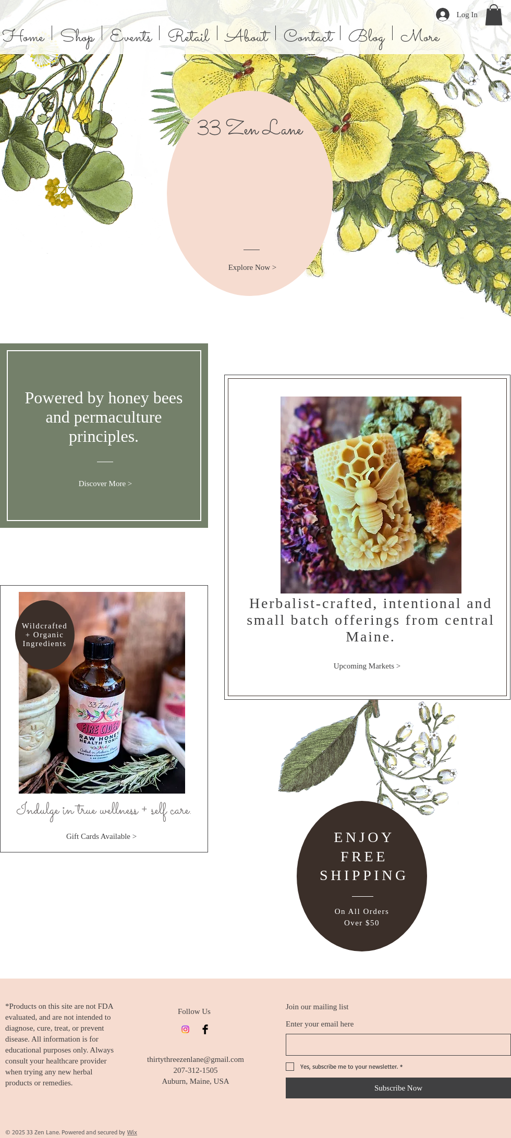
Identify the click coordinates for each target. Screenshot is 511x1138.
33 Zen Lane (249, 130)
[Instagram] (185, 1029)
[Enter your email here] (395, 1044)
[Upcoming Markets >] (367, 665)
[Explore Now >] (252, 267)
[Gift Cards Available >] (101, 836)
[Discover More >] (105, 483)
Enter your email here (320, 1024)
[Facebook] (205, 1029)
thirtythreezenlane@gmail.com (195, 1059)
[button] (494, 15)
